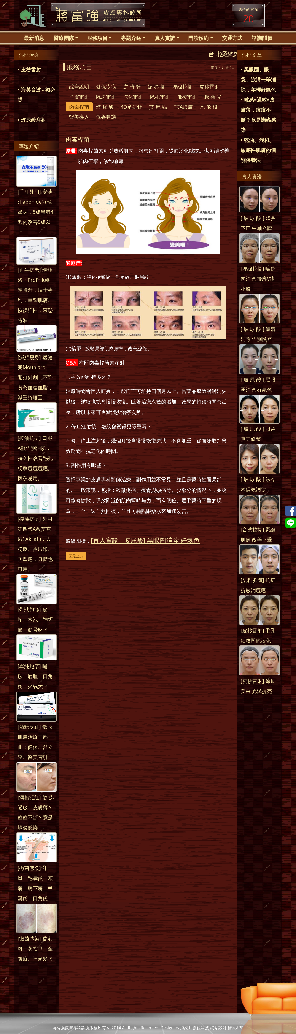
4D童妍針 (131, 106)
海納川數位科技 (194, 1027)
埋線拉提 (182, 86)
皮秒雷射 (209, 86)
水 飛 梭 (208, 106)
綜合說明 (79, 86)
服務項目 (97, 37)
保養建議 (106, 116)
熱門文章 (252, 54)
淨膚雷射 (79, 96)
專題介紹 (131, 37)
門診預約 (198, 37)
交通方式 (232, 37)
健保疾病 (106, 86)
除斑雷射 (106, 96)
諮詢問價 (262, 37)
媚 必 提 (156, 86)
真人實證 (165, 37)
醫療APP (236, 1027)
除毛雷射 (160, 96)
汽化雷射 (133, 96)
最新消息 (34, 37)
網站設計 (218, 1027)
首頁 (214, 67)
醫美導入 (79, 116)
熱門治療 (29, 54)
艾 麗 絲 (158, 106)
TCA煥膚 (183, 106)
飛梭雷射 (187, 96)
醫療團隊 (64, 37)
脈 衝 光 (213, 96)
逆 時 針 (132, 86)
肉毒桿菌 (79, 106)
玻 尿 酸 (105, 106)
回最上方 (76, 555)
